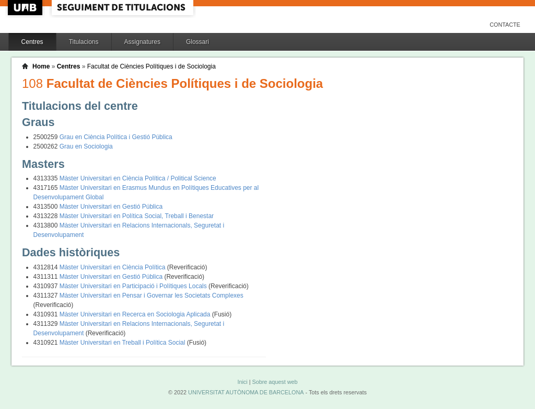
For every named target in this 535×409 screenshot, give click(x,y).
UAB (26, 7)
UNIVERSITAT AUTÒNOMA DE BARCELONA (246, 392)
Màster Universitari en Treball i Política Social (123, 342)
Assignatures (142, 42)
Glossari (197, 42)
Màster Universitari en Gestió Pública (111, 206)
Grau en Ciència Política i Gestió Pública (116, 137)
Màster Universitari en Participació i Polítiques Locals (134, 286)
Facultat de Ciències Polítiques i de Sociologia (151, 66)
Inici (242, 382)
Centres (32, 42)
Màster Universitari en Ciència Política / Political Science (138, 178)
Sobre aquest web (274, 382)
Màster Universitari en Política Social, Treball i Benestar (137, 216)
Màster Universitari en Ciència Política (113, 267)
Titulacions (84, 42)
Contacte (505, 24)
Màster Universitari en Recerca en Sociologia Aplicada (136, 314)
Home (41, 66)
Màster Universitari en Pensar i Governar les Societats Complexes (151, 295)
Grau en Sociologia (86, 146)
